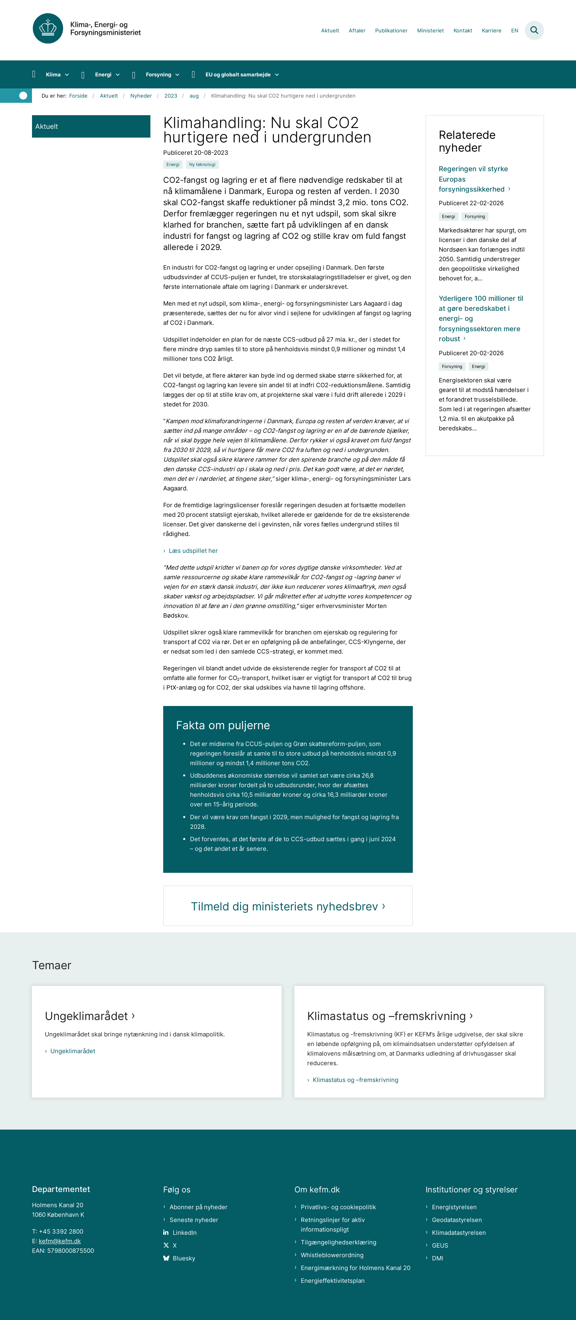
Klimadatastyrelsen (459, 1232)
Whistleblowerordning (332, 1255)
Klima (53, 74)
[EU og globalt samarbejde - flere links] (275, 74)
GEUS (440, 1245)
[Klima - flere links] (65, 74)
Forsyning (158, 74)
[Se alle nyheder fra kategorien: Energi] (173, 164)
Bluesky (184, 1258)
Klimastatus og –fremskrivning (386, 1016)
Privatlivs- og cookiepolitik (338, 1207)
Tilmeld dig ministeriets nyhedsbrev (284, 906)
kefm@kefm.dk (60, 1241)
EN (514, 31)
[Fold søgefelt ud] (534, 30)
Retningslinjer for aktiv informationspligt (333, 1224)
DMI (437, 1258)
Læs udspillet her (193, 550)
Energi (103, 74)
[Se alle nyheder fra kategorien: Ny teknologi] (202, 164)
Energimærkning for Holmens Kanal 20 (355, 1268)
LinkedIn (185, 1232)
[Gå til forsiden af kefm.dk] (96, 30)
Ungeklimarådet (86, 1016)
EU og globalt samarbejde (238, 74)
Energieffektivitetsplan (333, 1280)
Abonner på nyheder (199, 1207)
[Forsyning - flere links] (175, 74)
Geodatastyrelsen (457, 1220)
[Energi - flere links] (116, 74)
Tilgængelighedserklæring (338, 1242)
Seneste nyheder (194, 1220)
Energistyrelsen (454, 1207)
